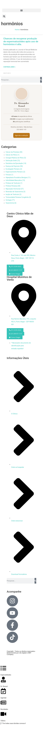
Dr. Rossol (4, 686)
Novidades (4, 709)
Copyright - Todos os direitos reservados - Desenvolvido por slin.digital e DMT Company (21, 652)
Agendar (3, 698)
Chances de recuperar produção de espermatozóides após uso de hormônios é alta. (20, 41)
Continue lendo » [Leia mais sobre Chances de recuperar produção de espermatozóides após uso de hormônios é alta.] (9, 67)
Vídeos (3, 721)
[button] (21, 10)
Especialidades (6, 675)
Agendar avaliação (21, 135)
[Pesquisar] (41, 80)
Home (17, 29)
